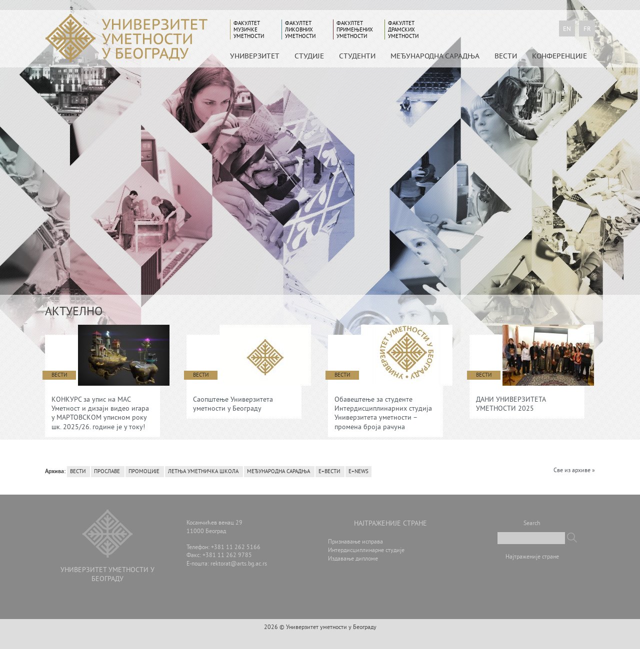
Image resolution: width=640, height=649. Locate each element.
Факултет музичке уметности (249, 29)
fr (587, 29)
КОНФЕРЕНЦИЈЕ (559, 55)
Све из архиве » (574, 471)
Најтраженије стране (532, 557)
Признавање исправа (355, 542)
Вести (505, 55)
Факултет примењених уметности (354, 29)
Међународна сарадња (278, 471)
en (567, 29)
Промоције (144, 471)
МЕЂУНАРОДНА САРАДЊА (435, 55)
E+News (358, 471)
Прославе (107, 471)
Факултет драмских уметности (403, 29)
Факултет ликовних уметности (300, 29)
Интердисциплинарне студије (366, 551)
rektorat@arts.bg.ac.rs (238, 564)
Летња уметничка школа (203, 471)
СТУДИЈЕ (309, 55)
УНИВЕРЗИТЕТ (255, 55)
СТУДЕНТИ (357, 55)
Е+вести (329, 471)
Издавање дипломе (353, 559)
